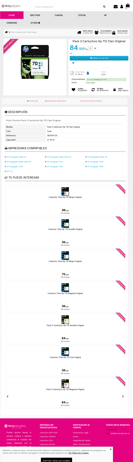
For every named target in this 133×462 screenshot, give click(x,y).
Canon (59, 15)
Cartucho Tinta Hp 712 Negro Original (65, 197)
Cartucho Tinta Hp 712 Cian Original (65, 357)
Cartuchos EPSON (47, 444)
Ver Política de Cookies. (78, 453)
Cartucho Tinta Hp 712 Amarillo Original (65, 229)
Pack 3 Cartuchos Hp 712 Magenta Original (65, 389)
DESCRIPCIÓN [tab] (32, 101)
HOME (12, 15)
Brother (35, 15)
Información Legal (80, 432)
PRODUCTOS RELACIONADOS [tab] (91, 101)
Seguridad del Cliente (82, 440)
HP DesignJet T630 (54, 166)
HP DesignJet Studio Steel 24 (58, 157)
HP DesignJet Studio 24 (15, 157)
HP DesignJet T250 (14, 166)
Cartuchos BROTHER (48, 432)
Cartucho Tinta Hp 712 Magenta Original (65, 293)
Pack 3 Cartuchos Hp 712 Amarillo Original (65, 325)
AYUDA (35, 23)
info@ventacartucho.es (105, 32)
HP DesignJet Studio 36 (96, 157)
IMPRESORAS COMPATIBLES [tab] (55, 101)
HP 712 (9, 171)
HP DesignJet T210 (54, 161)
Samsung (12, 23)
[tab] (106, 80)
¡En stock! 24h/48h (97, 79)
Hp (105, 15)
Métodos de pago (122, 32)
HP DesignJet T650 (94, 166)
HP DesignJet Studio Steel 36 (18, 161)
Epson (82, 15)
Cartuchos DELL (46, 440)
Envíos (75, 436)
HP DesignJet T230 (94, 161)
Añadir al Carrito (99, 58)
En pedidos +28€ (88, 32)
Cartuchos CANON (47, 436)
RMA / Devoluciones (81, 444)
